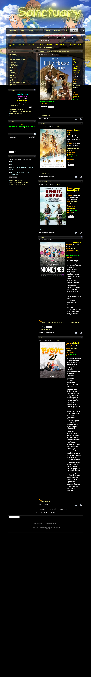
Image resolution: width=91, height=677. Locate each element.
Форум (22, 30)
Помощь (66, 38)
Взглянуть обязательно (17, 110)
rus (77, 87)
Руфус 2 (41, 337)
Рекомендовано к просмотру (17, 33)
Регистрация (76, 38)
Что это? (22, 128)
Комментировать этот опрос (19, 182)
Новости (13, 30)
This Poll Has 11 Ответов (17, 184)
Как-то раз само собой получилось (22, 165)
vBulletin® (46, 526)
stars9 (57, 54)
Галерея (30, 30)
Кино (74, 30)
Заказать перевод (15, 85)
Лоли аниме (13, 61)
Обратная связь (66, 517)
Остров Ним (42, 123)
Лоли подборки (14, 65)
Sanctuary (74, 517)
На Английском (14, 74)
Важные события (14, 56)
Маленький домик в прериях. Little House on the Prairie (54, 51)
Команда (13, 84)
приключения (71, 148)
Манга (48, 30)
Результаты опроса (16, 180)
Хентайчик (13, 62)
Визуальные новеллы (16, 79)
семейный (76, 89)
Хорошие (12, 72)
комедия (74, 147)
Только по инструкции (18, 162)
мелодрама (76, 85)
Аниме (39, 30)
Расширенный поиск (76, 33)
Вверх (80, 517)
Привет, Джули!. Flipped (45, 181)
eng (74, 87)
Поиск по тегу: (13, 106)
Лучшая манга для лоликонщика (20, 111)
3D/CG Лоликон (14, 64)
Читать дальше (45, 115)
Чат (10, 134)
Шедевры (13, 77)
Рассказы (57, 30)
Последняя (63, 509)
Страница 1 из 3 (44, 509)
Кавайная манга (14, 69)
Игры (12, 76)
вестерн (75, 91)
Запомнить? (45, 40)
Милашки (41, 237)
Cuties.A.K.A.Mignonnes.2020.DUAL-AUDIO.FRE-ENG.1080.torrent (59, 323)
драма (75, 83)
